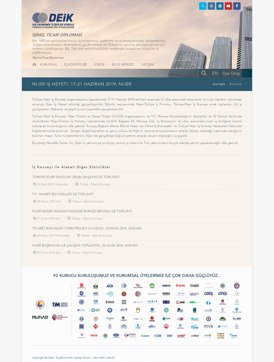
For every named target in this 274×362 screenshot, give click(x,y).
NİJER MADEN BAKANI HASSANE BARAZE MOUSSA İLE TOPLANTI (82, 211)
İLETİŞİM (147, 64)
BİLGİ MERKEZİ (123, 64)
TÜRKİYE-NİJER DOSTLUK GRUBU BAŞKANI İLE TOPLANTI (75, 177)
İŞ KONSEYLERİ (75, 64)
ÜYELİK (99, 64)
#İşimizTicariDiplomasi (47, 58)
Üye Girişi (231, 73)
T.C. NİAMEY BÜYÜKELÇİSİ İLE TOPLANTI (63, 194)
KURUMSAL (48, 64)
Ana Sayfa (219, 84)
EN (215, 73)
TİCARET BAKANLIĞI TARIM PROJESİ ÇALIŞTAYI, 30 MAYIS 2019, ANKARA (87, 228)
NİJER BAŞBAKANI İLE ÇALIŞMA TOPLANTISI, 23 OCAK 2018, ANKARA (85, 245)
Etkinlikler (236, 84)
